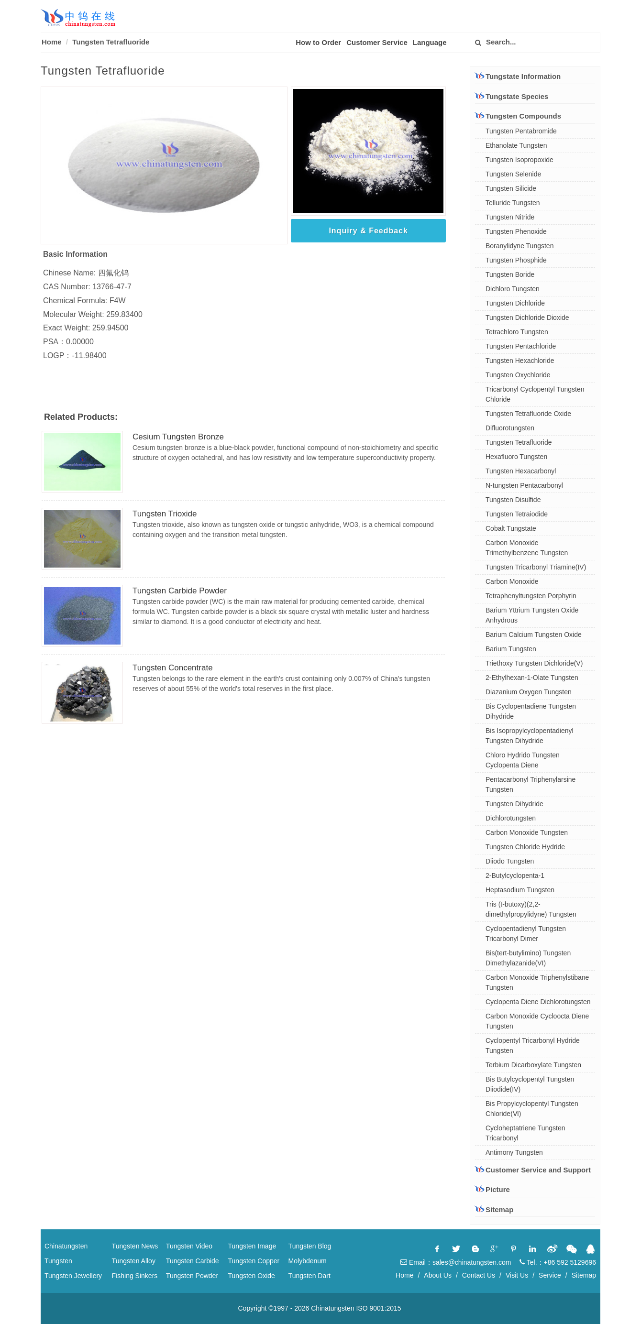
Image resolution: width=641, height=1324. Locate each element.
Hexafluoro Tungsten (516, 456)
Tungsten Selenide (513, 174)
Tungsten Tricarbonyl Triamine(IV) (536, 567)
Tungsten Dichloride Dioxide (527, 317)
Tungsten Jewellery (73, 1276)
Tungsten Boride (510, 274)
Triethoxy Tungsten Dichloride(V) (534, 663)
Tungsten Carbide (192, 1261)
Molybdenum (307, 1261)
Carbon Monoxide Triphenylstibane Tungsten (537, 982)
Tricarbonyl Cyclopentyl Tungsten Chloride (535, 394)
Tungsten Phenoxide (516, 231)
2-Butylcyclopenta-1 (515, 875)
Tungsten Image (252, 1246)
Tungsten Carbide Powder (180, 590)
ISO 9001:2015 (378, 1308)
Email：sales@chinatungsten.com (455, 1262)
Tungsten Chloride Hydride (525, 847)
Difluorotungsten (510, 428)
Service (550, 1275)
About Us (438, 1275)
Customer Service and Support (533, 1169)
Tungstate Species (511, 96)
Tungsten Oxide (251, 1276)
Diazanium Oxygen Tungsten (529, 692)
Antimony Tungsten (514, 1152)
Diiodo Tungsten (510, 861)
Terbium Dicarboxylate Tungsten (533, 1065)
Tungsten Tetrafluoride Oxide (528, 413)
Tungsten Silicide (511, 188)
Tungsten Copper (254, 1261)
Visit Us (517, 1275)
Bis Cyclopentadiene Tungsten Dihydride (531, 711)
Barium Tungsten (511, 649)
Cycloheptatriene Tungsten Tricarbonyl (525, 1133)
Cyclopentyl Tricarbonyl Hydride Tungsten (533, 1045)
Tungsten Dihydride (514, 804)
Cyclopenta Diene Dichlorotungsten (538, 1002)
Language (430, 42)
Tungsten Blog (310, 1246)
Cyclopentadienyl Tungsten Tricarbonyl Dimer (526, 933)
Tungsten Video (189, 1246)
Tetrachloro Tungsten (517, 332)
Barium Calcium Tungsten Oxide (534, 634)
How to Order (318, 42)
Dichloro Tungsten (513, 289)
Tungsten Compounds (518, 115)
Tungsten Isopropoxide (519, 160)
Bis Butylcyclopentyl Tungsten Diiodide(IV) (530, 1084)
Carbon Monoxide (512, 581)
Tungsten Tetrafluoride (519, 442)
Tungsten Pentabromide (521, 131)
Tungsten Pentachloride (521, 346)
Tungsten (58, 1261)
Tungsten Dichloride (515, 303)
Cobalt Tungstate (511, 528)
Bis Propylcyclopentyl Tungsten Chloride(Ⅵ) (532, 1108)
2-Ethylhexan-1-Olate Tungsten (532, 677)
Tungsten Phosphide (516, 260)
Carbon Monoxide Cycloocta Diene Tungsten (537, 1021)
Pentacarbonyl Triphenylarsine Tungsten (530, 784)
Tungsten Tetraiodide (517, 514)
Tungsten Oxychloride (518, 375)
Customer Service (377, 42)
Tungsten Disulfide (513, 499)
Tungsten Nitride (510, 217)
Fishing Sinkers (135, 1276)
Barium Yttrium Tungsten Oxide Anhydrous (532, 615)
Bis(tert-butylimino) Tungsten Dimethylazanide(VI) (528, 958)
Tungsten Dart (309, 1276)
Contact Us (478, 1275)
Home (52, 42)
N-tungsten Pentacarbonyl (524, 485)
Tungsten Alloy (133, 1261)
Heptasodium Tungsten (520, 890)
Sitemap (494, 1209)
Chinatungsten (66, 1246)
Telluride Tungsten (513, 203)
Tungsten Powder (192, 1276)
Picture (492, 1189)
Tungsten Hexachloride (520, 360)
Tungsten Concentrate (173, 667)
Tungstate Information (518, 76)
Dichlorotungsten (511, 818)
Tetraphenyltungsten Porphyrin (531, 596)
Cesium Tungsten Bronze (178, 436)
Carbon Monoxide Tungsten (527, 832)
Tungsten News (135, 1246)
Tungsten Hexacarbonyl (521, 471)
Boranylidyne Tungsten (519, 246)
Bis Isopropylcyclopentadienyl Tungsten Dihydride (530, 735)
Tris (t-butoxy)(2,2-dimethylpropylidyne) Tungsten (531, 909)
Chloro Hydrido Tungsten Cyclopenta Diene (523, 760)
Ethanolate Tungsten (516, 145)
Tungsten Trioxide (165, 513)
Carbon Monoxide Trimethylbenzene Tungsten (527, 548)
